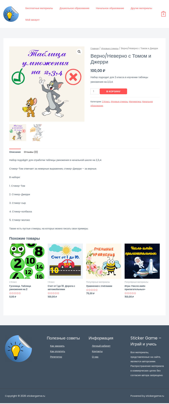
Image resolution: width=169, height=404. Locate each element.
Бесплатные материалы (38, 8)
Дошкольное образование (72, 8)
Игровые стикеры (111, 48)
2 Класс (106, 101)
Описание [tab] (15, 152)
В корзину (114, 91)
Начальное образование (106, 8)
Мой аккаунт (32, 19)
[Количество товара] (94, 91)
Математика (137, 101)
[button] (79, 52)
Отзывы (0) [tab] (31, 152)
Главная (94, 48)
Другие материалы (135, 8)
